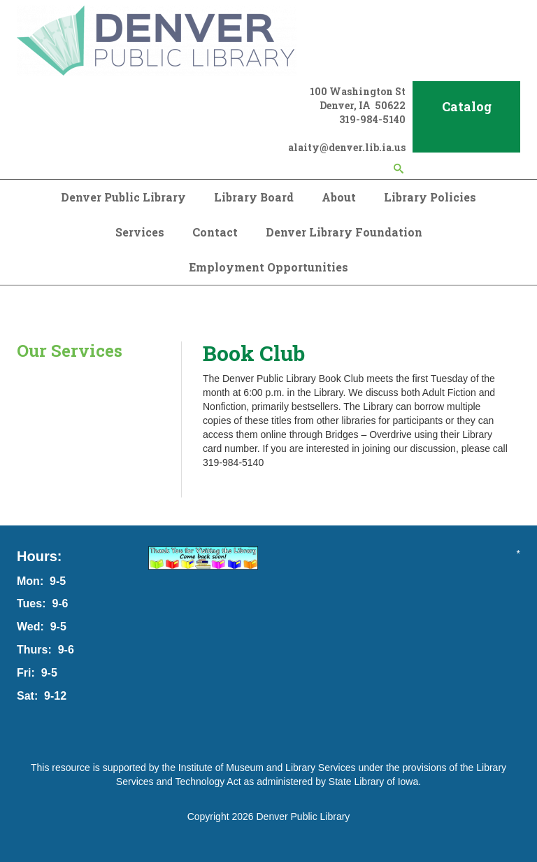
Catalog (467, 106)
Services (139, 232)
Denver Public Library (123, 197)
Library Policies (430, 197)
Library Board (254, 197)
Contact (215, 232)
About (339, 197)
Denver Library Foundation (344, 232)
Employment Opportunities (268, 267)
